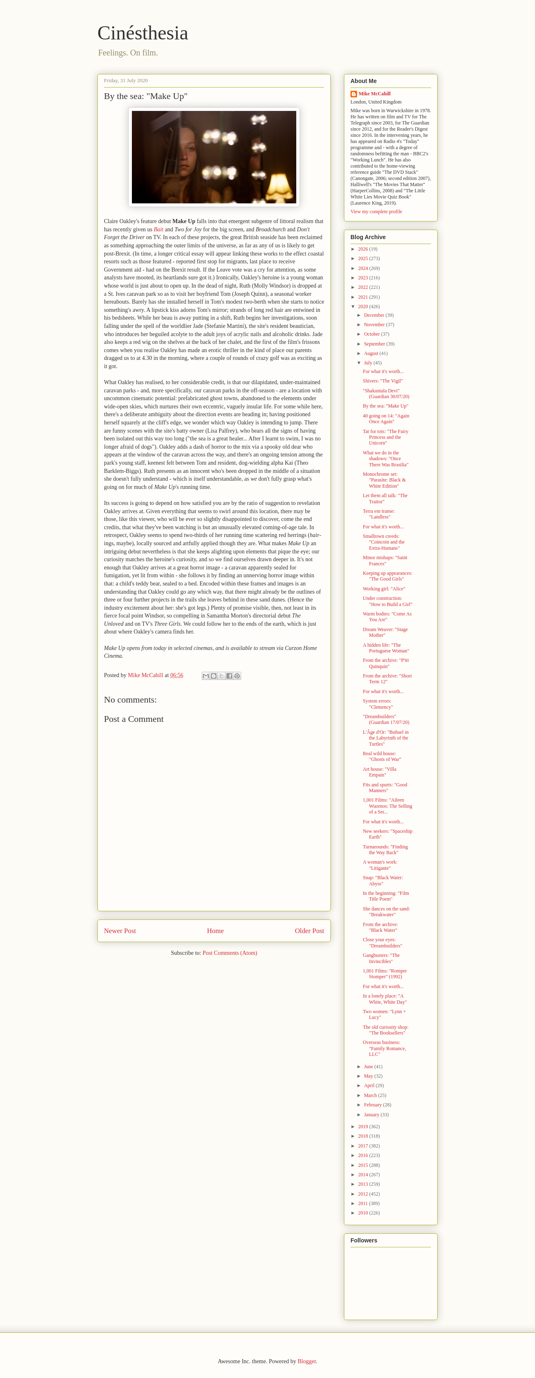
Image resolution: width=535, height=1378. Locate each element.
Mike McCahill (375, 94)
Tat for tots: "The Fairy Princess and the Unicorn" (385, 437)
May (369, 1076)
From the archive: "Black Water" (380, 927)
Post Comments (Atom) (230, 953)
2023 (363, 278)
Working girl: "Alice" (384, 589)
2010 (363, 1213)
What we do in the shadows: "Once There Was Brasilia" (385, 459)
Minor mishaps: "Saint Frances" (385, 560)
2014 (363, 1175)
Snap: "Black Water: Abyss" (383, 880)
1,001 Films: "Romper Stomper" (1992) (385, 973)
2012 (363, 1194)
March (371, 1095)
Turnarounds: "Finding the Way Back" (385, 849)
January (372, 1115)
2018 (363, 1136)
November (375, 324)
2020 (363, 306)
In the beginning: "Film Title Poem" (386, 896)
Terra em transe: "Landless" (379, 514)
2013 (363, 1184)
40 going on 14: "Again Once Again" (386, 418)
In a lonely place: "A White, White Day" (385, 999)
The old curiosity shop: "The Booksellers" (385, 1030)
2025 (363, 258)
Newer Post (120, 931)
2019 (363, 1126)
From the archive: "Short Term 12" (387, 678)
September (375, 344)
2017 (363, 1146)
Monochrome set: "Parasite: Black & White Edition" (384, 480)
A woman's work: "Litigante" (380, 865)
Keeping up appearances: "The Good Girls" (388, 576)
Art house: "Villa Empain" (380, 772)
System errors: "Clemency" (378, 704)
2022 (363, 287)
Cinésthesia (142, 33)
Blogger (306, 1361)
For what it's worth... (383, 371)
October (372, 334)
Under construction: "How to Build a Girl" (388, 601)
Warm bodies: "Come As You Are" (387, 616)
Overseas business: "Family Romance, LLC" (384, 1048)
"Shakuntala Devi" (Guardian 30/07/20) (386, 393)
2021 (363, 297)
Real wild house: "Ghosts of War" (382, 756)
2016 (363, 1155)
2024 (363, 268)
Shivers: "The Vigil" (383, 381)
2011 (363, 1203)
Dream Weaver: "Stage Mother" (385, 632)
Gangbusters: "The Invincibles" (381, 958)
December (374, 315)
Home (215, 931)
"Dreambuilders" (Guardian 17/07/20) (386, 719)
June (369, 1066)
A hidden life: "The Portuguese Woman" (386, 648)
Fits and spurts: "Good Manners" (385, 787)
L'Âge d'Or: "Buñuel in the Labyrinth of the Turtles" (386, 738)
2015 (363, 1165)
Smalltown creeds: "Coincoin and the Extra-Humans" (384, 542)
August (372, 353)
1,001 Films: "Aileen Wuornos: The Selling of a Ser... (387, 806)
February (373, 1105)
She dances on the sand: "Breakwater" (386, 911)
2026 (363, 249)
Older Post (309, 931)
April (370, 1085)
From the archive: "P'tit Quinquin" (386, 663)
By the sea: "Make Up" (385, 406)
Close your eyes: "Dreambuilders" (382, 942)
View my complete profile (376, 211)
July (369, 363)
